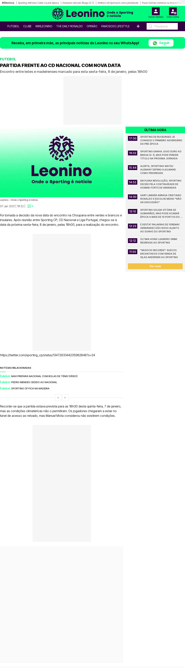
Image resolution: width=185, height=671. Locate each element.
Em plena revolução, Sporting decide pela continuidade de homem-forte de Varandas (161, 184)
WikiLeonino (43, 26)
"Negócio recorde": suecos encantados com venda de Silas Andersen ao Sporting (159, 254)
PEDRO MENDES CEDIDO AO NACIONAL (34, 382)
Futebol (13, 26)
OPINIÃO (92, 26)
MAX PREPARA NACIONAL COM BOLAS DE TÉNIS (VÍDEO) (44, 376)
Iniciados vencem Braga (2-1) (78, 2)
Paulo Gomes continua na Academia (161, 2)
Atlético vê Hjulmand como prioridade (118, 2)
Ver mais (155, 266)
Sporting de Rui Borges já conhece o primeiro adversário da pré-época (161, 140)
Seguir (161, 43)
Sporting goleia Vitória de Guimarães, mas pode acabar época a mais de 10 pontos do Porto (160, 213)
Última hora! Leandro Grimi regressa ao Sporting (159, 241)
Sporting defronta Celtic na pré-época (38, 2)
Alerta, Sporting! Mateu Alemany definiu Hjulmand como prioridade (158, 170)
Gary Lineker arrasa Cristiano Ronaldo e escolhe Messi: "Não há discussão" (161, 199)
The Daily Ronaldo (69, 26)
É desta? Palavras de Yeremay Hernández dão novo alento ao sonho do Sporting (160, 228)
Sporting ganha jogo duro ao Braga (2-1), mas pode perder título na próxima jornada (161, 155)
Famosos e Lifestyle (115, 26)
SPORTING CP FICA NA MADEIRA (30, 388)
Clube (27, 26)
